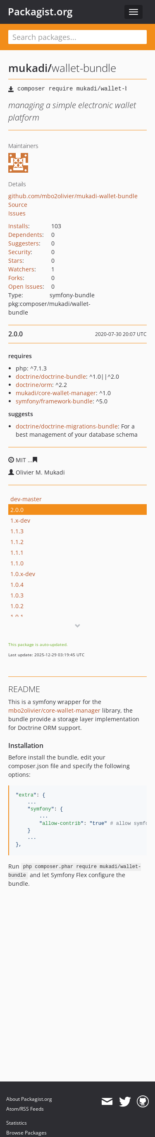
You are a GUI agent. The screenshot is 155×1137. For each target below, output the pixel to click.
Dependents (25, 235)
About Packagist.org (29, 1098)
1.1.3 (17, 531)
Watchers (21, 269)
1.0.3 (17, 595)
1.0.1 (17, 617)
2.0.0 (17, 510)
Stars (15, 260)
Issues (17, 213)
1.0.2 (17, 606)
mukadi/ (30, 67)
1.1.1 (17, 552)
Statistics (16, 1122)
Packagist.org (40, 11)
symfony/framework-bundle (54, 401)
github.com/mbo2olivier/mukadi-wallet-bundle (73, 196)
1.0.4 (17, 584)
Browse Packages (26, 1132)
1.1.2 (17, 542)
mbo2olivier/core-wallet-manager (54, 710)
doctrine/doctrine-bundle (51, 376)
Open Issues (25, 286)
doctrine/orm (34, 385)
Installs (18, 226)
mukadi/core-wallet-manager (56, 393)
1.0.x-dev (22, 574)
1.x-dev (20, 520)
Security (19, 252)
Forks (15, 278)
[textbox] (77, 37)
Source (17, 204)
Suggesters (23, 243)
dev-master (26, 499)
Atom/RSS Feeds (25, 1108)
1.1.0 (17, 563)
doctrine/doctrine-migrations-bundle (67, 426)
